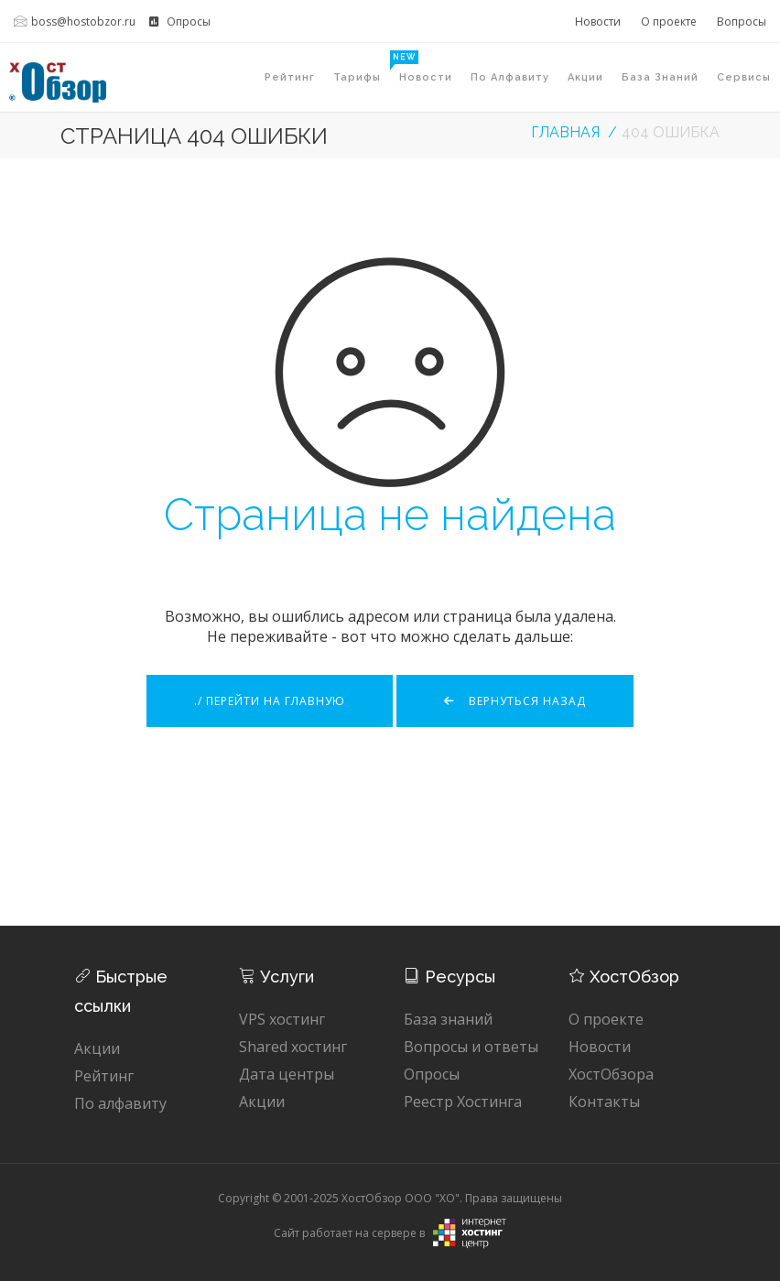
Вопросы (741, 21)
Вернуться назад (515, 701)
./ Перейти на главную (269, 701)
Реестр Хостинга (463, 1101)
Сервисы (744, 77)
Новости (598, 21)
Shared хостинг (293, 1047)
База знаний (660, 77)
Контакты (604, 1101)
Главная (565, 132)
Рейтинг (290, 77)
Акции (585, 77)
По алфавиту (510, 77)
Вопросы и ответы (471, 1047)
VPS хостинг (282, 1019)
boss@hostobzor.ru (74, 21)
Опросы (180, 21)
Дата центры (286, 1074)
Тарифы (361, 66)
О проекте (669, 21)
